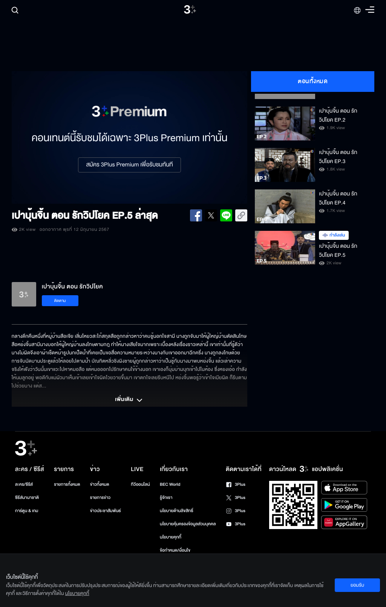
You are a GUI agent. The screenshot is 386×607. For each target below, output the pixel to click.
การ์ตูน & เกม (26, 510)
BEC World (170, 484)
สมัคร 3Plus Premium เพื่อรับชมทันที (129, 164)
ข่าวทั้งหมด (99, 484)
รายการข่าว (100, 497)
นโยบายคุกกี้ (170, 537)
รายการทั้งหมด (67, 484)
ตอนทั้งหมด (313, 81)
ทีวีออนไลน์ (140, 484)
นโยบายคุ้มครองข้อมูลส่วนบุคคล (188, 524)
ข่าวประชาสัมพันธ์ (105, 510)
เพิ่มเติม (129, 400)
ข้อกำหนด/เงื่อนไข (175, 550)
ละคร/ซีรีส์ (24, 484)
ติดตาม (60, 300)
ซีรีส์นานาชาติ (27, 497)
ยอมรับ (357, 585)
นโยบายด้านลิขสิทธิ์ (176, 510)
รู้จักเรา (166, 497)
